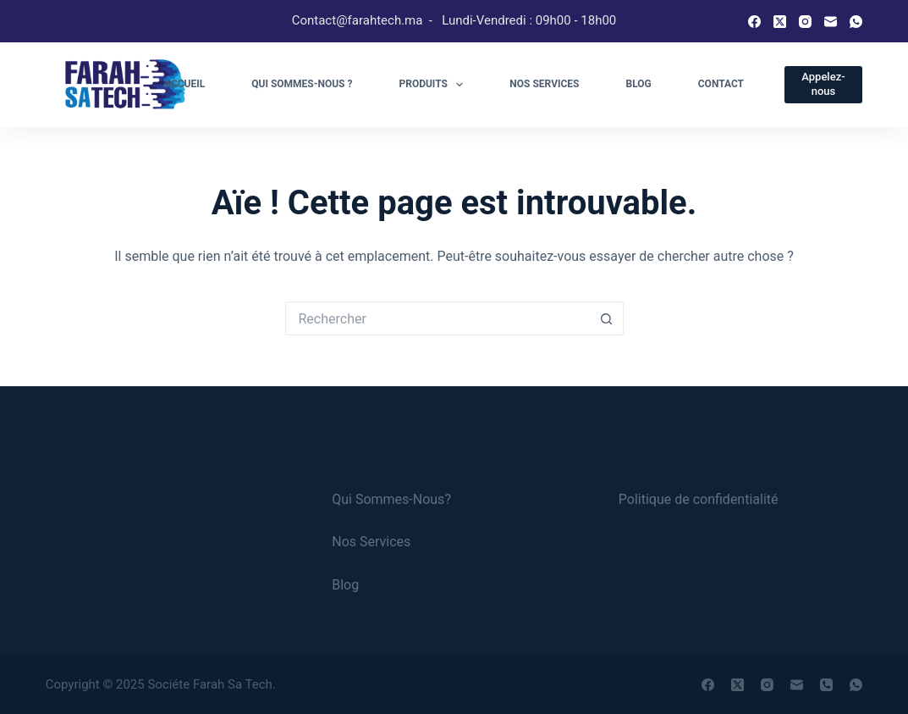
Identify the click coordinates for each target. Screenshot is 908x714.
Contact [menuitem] (721, 84)
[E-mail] (830, 21)
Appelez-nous (823, 83)
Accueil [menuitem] (184, 84)
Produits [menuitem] (434, 85)
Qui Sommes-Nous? (391, 499)
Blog (345, 585)
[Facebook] (754, 21)
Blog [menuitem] (639, 84)
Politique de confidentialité (699, 499)
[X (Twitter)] (779, 21)
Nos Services (371, 542)
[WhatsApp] (856, 21)
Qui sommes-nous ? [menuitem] (301, 84)
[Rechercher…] (437, 318)
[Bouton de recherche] (607, 318)
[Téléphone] (826, 684)
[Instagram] (805, 21)
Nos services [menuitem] (544, 84)
